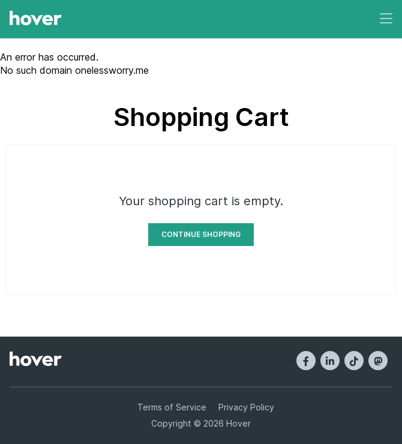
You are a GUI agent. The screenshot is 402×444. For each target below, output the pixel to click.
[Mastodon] (378, 360)
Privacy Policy (246, 407)
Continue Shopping (201, 234)
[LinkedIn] (330, 360)
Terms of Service (171, 407)
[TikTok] (354, 360)
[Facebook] (306, 360)
